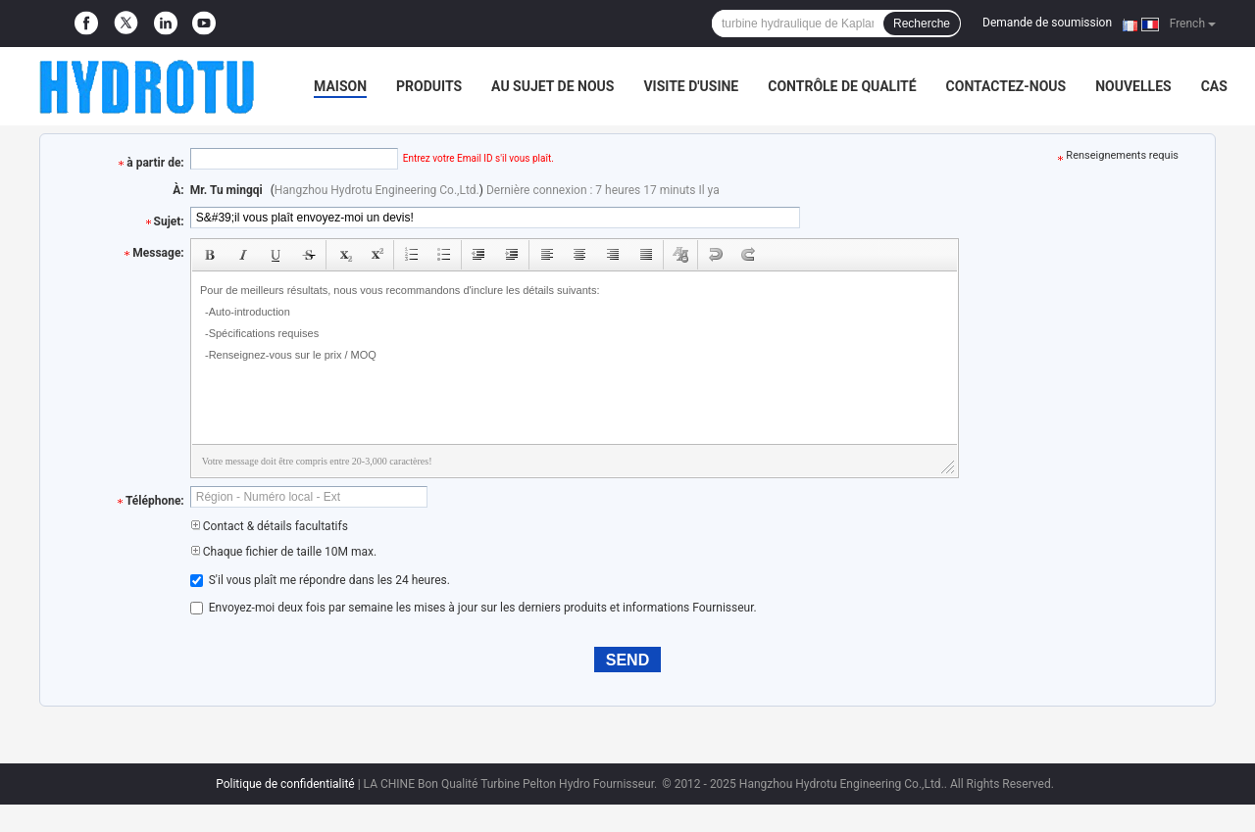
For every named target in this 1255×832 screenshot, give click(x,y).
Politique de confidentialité (285, 784)
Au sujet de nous (552, 86)
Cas (1214, 86)
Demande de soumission (1047, 22)
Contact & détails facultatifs (269, 526)
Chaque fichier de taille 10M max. (283, 552)
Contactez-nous (1006, 86)
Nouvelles (1133, 86)
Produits (429, 86)
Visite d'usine (690, 86)
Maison (340, 86)
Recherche (921, 23)
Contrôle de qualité (842, 86)
